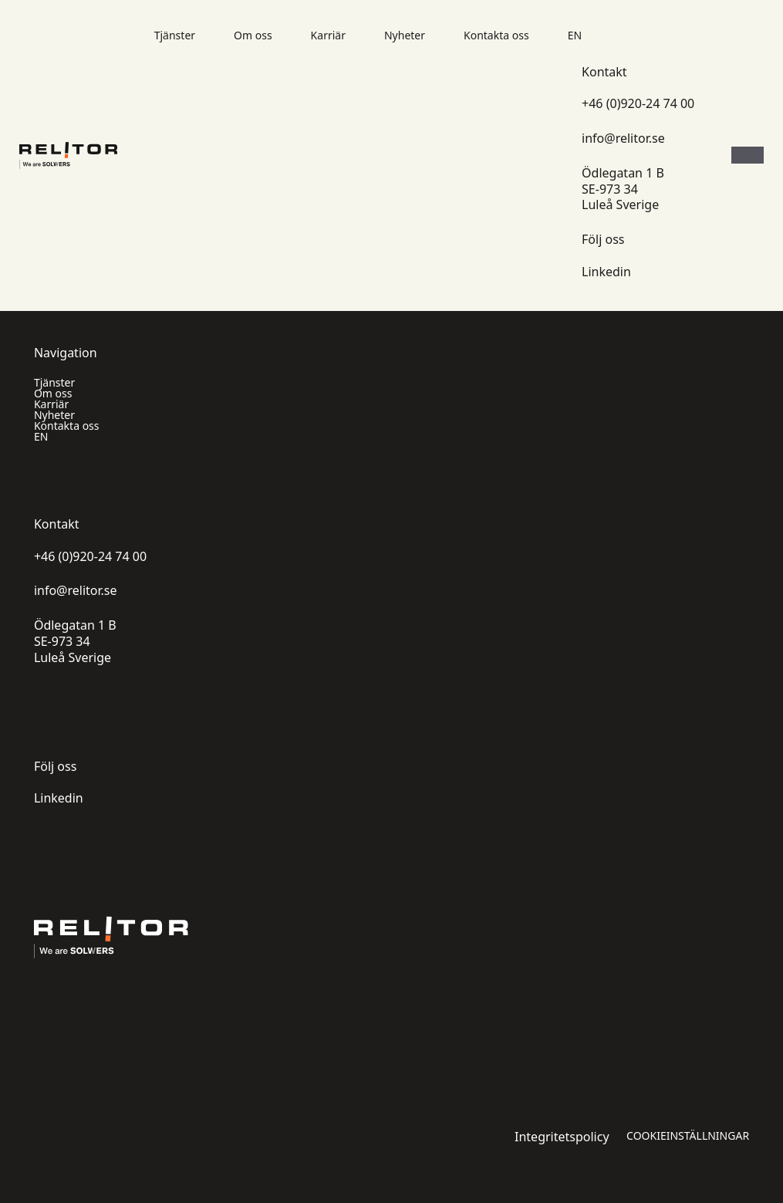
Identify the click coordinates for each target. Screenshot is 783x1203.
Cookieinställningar (687, 1136)
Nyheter (404, 35)
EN (575, 35)
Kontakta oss (496, 35)
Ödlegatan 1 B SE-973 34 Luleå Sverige (623, 189)
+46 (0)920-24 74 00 (638, 104)
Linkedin (606, 272)
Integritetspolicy (562, 1137)
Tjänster (174, 35)
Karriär (328, 35)
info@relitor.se (623, 138)
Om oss (253, 35)
